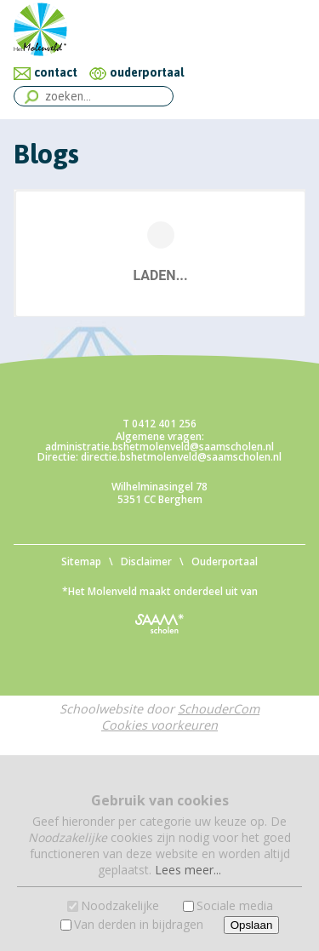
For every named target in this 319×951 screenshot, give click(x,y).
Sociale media (235, 905)
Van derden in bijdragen (138, 924)
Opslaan (252, 925)
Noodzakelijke (120, 905)
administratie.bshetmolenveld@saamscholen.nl (159, 446)
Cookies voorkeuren (159, 725)
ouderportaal (147, 72)
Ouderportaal (224, 561)
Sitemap (81, 561)
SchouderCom (218, 709)
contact (55, 72)
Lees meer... (188, 870)
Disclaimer (146, 561)
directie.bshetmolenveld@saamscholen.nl (181, 457)
